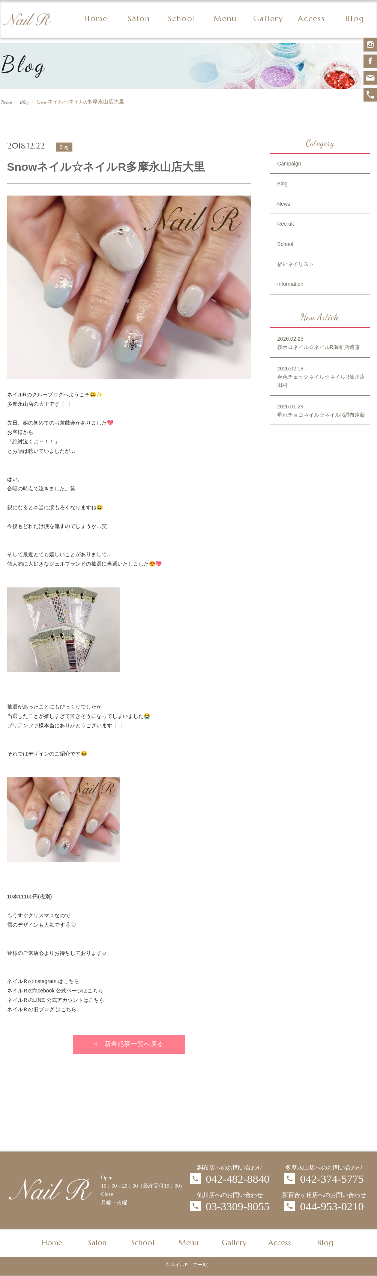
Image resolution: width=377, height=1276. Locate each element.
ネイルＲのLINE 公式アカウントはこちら (55, 1000)
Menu (225, 18)
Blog (354, 18)
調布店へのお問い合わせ (230, 1167)
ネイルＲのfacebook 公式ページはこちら (55, 991)
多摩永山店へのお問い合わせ (324, 1167)
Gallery (268, 18)
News (283, 204)
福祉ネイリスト (295, 264)
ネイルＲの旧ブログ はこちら (42, 1009)
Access (311, 18)
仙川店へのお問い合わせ (230, 1195)
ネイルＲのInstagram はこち (40, 981)
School (182, 18)
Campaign (289, 164)
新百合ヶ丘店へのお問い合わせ (324, 1195)
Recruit (285, 224)
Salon (139, 18)
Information (290, 284)
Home (96, 18)
